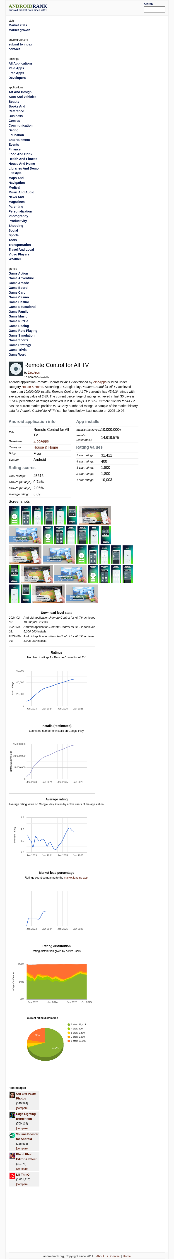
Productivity (18, 221)
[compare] (22, 1108)
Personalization (20, 211)
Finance (15, 149)
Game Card (17, 292)
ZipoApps (34, 372)
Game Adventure (21, 278)
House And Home (22, 163)
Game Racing (19, 326)
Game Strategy (20, 345)
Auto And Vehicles (22, 97)
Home (127, 1256)
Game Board (18, 288)
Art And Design (20, 92)
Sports (14, 235)
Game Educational (22, 307)
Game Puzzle (18, 321)
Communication (21, 125)
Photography (18, 216)
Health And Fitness (23, 159)
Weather (15, 259)
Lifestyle (15, 173)
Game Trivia (18, 350)
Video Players (19, 254)
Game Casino (19, 297)
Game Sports (18, 340)
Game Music (18, 316)
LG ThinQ (22, 1174)
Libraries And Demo (24, 168)
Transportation (20, 245)
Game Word (17, 354)
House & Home (32, 387)
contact (14, 49)
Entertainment (19, 140)
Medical (14, 187)
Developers (17, 78)
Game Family (18, 311)
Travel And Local (21, 249)
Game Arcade (19, 283)
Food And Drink (20, 154)
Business (16, 116)
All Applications (20, 63)
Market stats (18, 25)
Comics (14, 120)
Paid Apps (16, 68)
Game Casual (19, 302)
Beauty (14, 101)
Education (16, 135)
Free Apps (16, 73)
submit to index (20, 44)
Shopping (16, 225)
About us (102, 1256)
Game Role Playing (23, 330)
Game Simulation (21, 335)
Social (13, 230)
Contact (115, 1256)
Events (14, 144)
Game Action (18, 273)
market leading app (75, 877)
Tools (13, 240)
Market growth (19, 30)
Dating (14, 130)
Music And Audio (21, 192)
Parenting (16, 206)
